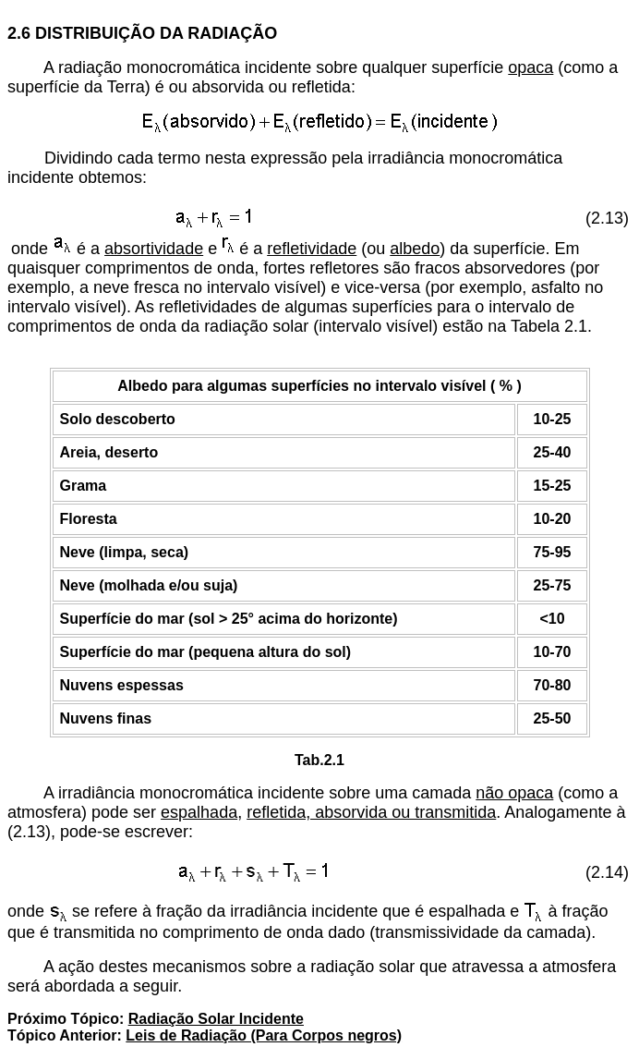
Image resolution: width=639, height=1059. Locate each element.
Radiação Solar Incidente (216, 1019)
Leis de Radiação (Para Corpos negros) (264, 1035)
